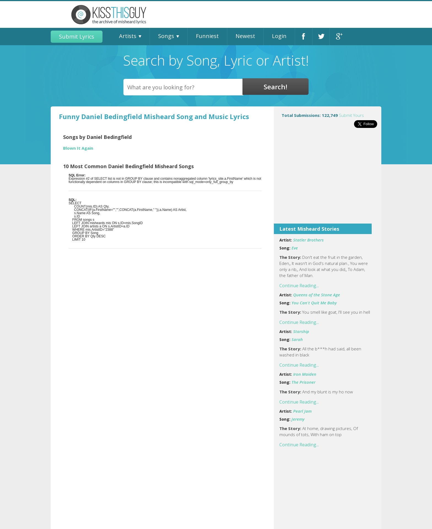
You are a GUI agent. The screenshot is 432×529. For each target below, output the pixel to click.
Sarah (297, 339)
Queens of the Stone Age (316, 294)
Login (279, 36)
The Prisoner (303, 382)
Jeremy (297, 419)
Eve (294, 248)
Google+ (338, 36)
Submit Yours (351, 115)
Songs (166, 36)
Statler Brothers (308, 240)
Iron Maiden (304, 374)
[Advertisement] (327, 179)
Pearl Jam (302, 411)
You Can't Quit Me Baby (314, 302)
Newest (245, 36)
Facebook (303, 36)
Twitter (321, 36)
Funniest (207, 36)
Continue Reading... (299, 286)
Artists (127, 36)
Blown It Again (78, 148)
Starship (301, 331)
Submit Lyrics (76, 36)
